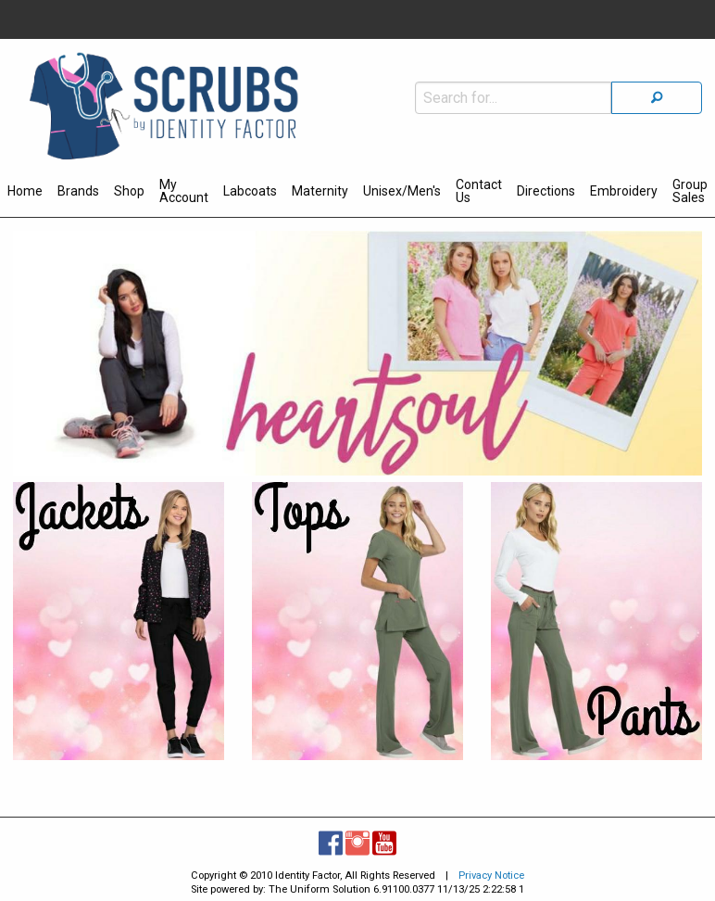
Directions (546, 191)
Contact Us (479, 191)
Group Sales (690, 191)
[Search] (656, 98)
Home (25, 191)
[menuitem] (25, 194)
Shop (129, 191)
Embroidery (624, 191)
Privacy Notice (491, 875)
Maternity (320, 191)
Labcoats (250, 191)
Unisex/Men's (402, 191)
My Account (183, 191)
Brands (78, 191)
